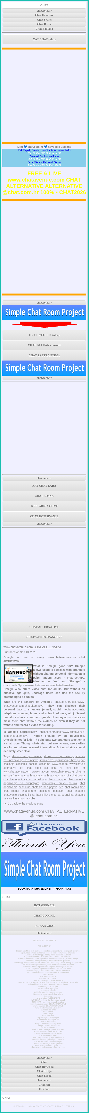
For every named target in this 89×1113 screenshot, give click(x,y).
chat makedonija (36, 779)
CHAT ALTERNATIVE (44, 627)
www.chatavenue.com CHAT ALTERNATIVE (33, 647)
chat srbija (64, 775)
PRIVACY (59, 1106)
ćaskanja (21, 763)
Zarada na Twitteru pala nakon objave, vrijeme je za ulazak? (48, 967)
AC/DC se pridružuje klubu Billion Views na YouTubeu (48, 969)
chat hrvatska (49, 775)
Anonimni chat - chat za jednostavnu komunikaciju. (48, 973)
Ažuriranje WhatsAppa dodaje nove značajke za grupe (48, 955)
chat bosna (78, 775)
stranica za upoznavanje (27, 756)
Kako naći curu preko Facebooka (48, 1031)
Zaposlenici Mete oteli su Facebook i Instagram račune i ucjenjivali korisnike (48, 951)
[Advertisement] (44, 95)
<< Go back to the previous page (23, 803)
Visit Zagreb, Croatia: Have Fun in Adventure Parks (44, 150)
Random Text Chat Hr (48, 978)
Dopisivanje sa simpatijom (48, 1018)
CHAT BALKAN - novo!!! (44, 345)
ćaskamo (44, 763)
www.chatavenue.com (17, 771)
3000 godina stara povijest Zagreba (48, 980)
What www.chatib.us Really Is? (48, 1045)
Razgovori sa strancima (48, 988)
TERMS (70, 1106)
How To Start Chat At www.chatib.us (48, 1043)
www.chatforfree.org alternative (48, 1008)
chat (67, 787)
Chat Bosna (48, 1012)
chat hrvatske (32, 775)
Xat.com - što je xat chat (48, 986)
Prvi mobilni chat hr (48, 976)
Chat (44, 1062)
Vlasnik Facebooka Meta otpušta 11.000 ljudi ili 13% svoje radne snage (48, 959)
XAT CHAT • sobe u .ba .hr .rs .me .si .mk (48, 1000)
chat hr (80, 771)
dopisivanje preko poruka (59, 783)
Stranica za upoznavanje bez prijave (48, 994)
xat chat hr (53, 767)
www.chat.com (40, 771)
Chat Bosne (44, 24)
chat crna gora (57, 779)
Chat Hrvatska (48, 1016)
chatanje (80, 790)
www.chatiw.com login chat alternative (48, 1039)
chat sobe (29, 798)
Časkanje (48, 996)
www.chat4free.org (62, 771)
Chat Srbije (44, 19)
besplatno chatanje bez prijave (38, 787)
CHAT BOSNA (44, 495)
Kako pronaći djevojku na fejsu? (48, 1033)
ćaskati (33, 763)
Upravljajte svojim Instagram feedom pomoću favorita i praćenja (48, 953)
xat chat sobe (30, 767)
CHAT (44, 5)
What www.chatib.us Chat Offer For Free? (48, 1047)
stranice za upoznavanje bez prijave (62, 760)
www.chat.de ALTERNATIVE (48, 998)
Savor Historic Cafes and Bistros (44, 162)
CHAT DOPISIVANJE (44, 516)
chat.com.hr (44, 10)
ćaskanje (9, 763)
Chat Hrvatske (44, 15)
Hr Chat (44, 1089)
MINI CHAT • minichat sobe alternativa (48, 1002)
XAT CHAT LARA (44, 485)
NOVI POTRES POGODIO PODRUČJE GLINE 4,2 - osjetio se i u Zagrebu (48, 982)
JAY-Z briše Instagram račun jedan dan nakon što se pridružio (48, 965)
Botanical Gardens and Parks (44, 156)
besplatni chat (62, 790)
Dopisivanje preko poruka (48, 1020)
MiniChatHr (48, 974)
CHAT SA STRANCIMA (44, 355)
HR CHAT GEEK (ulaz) (44, 335)
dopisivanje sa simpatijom (21, 783)
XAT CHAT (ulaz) (44, 39)
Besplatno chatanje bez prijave (48, 1024)
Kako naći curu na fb (48, 1035)
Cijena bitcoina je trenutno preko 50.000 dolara (48, 984)
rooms (75, 787)
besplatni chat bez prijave (34, 794)
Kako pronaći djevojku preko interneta (48, 1029)
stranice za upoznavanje (59, 756)
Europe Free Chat (48, 1010)
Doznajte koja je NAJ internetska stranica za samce (48, 971)
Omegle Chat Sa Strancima (48, 1026)
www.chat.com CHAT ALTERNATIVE (48, 1006)
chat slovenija (76, 779)
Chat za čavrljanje (48, 990)
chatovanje (10, 794)
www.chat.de (60, 763)
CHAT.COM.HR (44, 915)
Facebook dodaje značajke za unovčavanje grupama (48, 961)
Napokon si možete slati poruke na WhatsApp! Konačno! (48, 957)
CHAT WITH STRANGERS (44, 637)
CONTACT (48, 1106)
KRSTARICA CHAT (44, 506)
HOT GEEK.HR (44, 905)
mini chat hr (75, 767)
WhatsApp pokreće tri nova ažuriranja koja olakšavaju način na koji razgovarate (48, 963)
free (61, 787)
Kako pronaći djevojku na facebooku (48, 1037)
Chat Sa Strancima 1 (48, 1028)
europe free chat (13, 775)
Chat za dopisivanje (48, 1022)
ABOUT (38, 1106)
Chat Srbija (48, 1014)
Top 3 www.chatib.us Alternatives (48, 1041)
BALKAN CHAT (44, 925)
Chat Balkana (44, 28)
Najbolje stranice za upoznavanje (48, 992)
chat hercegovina (14, 779)
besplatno (45, 790)
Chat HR (44, 1084)
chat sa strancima (62, 794)
